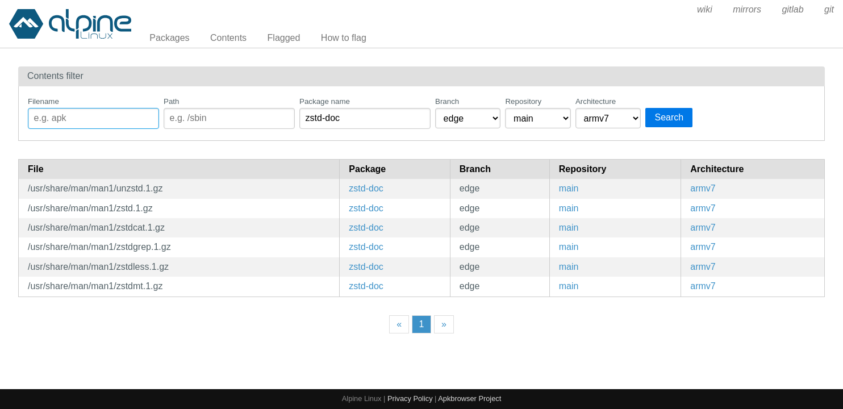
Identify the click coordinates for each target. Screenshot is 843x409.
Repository (523, 101)
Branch (447, 101)
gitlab (792, 9)
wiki (704, 9)
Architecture (595, 101)
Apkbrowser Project (469, 398)
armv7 (702, 188)
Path (171, 101)
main (569, 188)
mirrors (747, 9)
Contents (228, 38)
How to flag (343, 38)
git (829, 9)
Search (668, 117)
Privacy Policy (410, 398)
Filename (43, 101)
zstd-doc (366, 188)
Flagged (284, 38)
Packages (169, 38)
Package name (324, 101)
